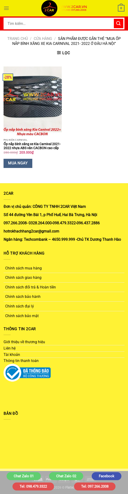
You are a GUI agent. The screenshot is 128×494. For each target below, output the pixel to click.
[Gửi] (118, 23)
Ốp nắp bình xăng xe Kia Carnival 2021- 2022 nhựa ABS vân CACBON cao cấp (32, 146)
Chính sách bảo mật (22, 316)
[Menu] (6, 8)
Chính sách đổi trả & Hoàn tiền (30, 287)
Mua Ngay (18, 163)
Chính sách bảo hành (23, 296)
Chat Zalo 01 (24, 476)
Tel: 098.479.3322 (33, 486)
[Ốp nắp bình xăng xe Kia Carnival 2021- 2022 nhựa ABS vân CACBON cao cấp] (33, 101)
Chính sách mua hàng (23, 268)
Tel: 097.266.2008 (94, 486)
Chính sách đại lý (19, 306)
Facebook (106, 476)
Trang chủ (17, 38)
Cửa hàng (43, 38)
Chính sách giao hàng (23, 277)
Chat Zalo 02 (66, 476)
